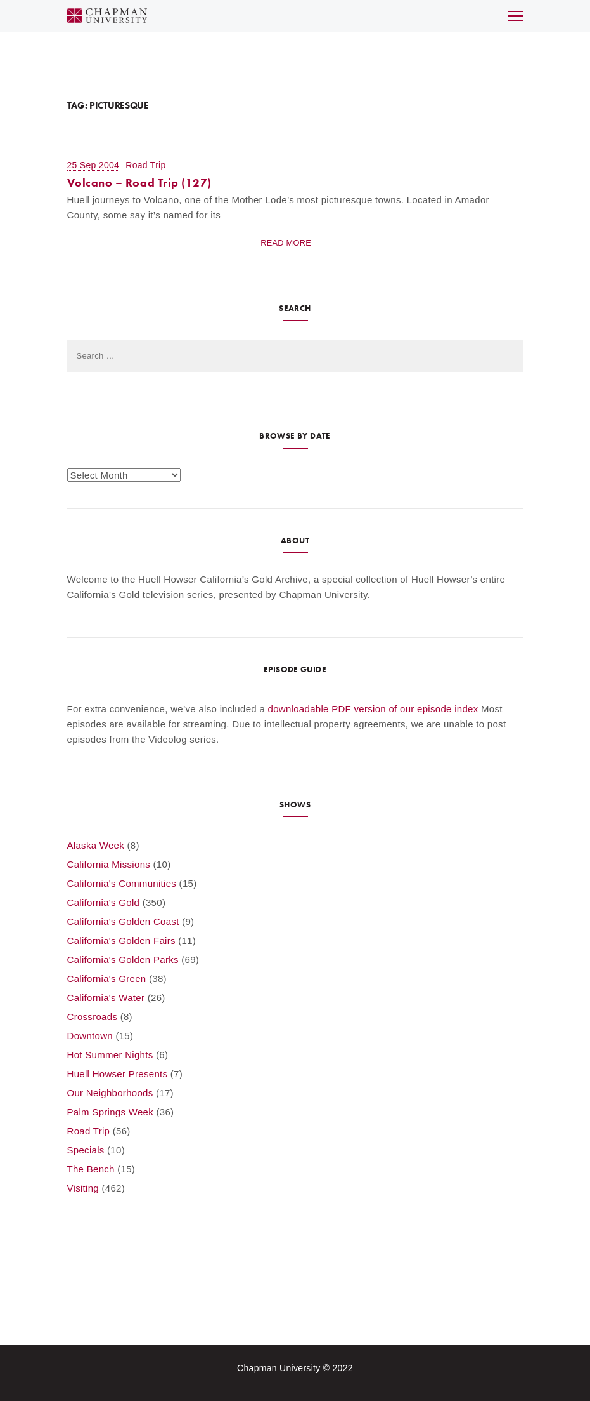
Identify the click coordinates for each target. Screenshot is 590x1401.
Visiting (83, 1188)
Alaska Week (96, 845)
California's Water (106, 997)
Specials (86, 1150)
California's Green (106, 978)
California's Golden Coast (123, 921)
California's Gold (103, 902)
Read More (285, 243)
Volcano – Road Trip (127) (139, 182)
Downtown (90, 1035)
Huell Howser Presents (117, 1073)
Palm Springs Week (110, 1111)
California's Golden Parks (123, 959)
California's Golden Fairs (121, 940)
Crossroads (92, 1016)
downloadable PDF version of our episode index (373, 708)
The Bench (91, 1169)
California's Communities (122, 883)
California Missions (109, 864)
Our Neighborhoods (110, 1092)
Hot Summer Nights (110, 1054)
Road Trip (145, 165)
